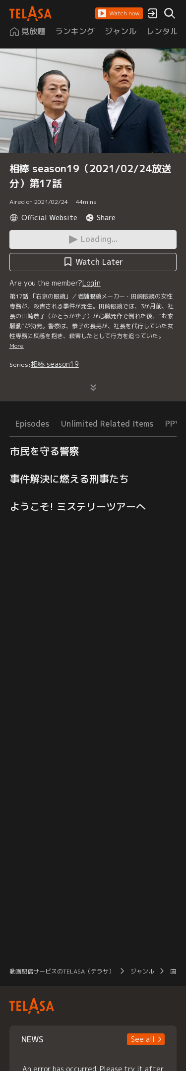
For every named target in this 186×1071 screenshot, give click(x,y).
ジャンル (142, 971)
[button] (119, 13)
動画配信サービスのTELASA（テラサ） (62, 971)
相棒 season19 (55, 364)
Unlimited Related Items (107, 423)
